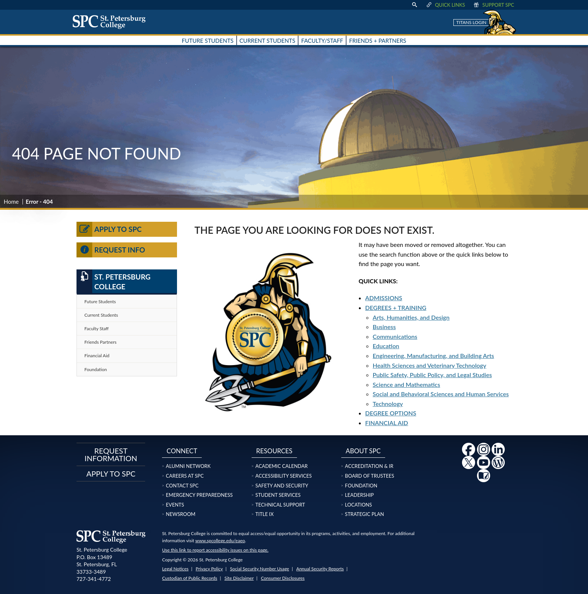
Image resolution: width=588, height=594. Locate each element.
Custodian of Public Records (189, 578)
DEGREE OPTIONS (390, 413)
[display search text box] (414, 5)
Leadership (359, 495)
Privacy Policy (209, 568)
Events (175, 505)
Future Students (100, 301)
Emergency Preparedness (199, 495)
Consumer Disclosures (283, 578)
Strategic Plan (364, 514)
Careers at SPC (185, 476)
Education (386, 345)
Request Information (111, 454)
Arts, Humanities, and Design (411, 317)
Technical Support (280, 505)
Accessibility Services (283, 476)
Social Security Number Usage (259, 568)
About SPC (363, 451)
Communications (395, 336)
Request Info (110, 249)
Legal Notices (175, 568)
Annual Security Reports (320, 568)
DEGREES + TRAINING (395, 307)
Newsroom (180, 514)
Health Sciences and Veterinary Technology (429, 365)
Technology (388, 403)
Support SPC (493, 5)
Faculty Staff (96, 328)
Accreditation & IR (369, 466)
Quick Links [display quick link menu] (445, 5)
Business (384, 326)
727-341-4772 (93, 579)
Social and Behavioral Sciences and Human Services (441, 393)
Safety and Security (281, 486)
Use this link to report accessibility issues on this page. (215, 550)
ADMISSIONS (383, 297)
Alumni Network (188, 466)
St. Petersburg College (113, 281)
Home (11, 201)
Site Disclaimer (239, 578)
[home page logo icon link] (112, 22)
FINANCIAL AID (386, 422)
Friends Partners (100, 342)
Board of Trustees (369, 476)
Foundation (95, 369)
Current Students (101, 315)
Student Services (277, 495)
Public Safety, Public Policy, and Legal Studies (432, 374)
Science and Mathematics (406, 384)
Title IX (264, 514)
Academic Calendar (281, 466)
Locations (358, 505)
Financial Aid (97, 355)
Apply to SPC (109, 229)
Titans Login (471, 22)
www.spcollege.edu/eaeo (220, 540)
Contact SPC (182, 486)
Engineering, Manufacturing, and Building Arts (433, 355)
